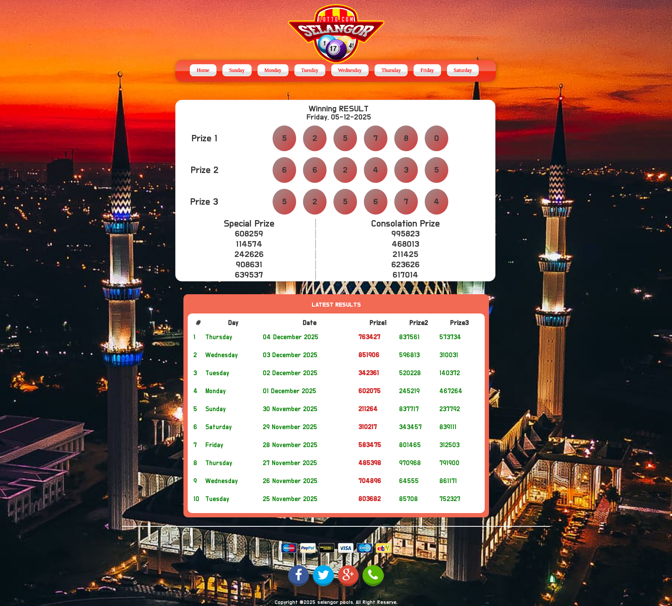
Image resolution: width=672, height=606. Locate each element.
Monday (273, 70)
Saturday (463, 70)
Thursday (391, 70)
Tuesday (309, 70)
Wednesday (350, 70)
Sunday (237, 70)
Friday (427, 70)
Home (203, 70)
